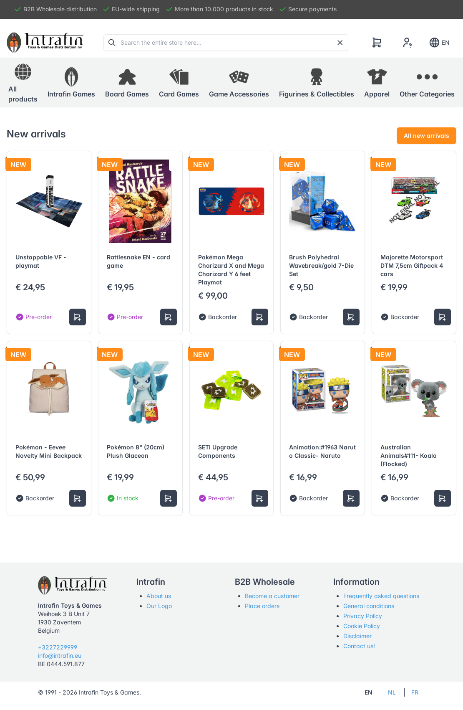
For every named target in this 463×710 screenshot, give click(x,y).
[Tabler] (45, 42)
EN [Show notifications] (439, 42)
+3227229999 (57, 647)
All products (23, 82)
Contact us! (359, 645)
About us (158, 595)
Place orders (262, 605)
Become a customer (272, 595)
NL (392, 692)
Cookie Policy (361, 625)
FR (414, 692)
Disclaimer (357, 635)
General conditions (368, 605)
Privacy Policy (362, 615)
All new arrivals (426, 135)
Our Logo (159, 605)
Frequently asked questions (381, 595)
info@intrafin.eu (59, 655)
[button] (71, 82)
